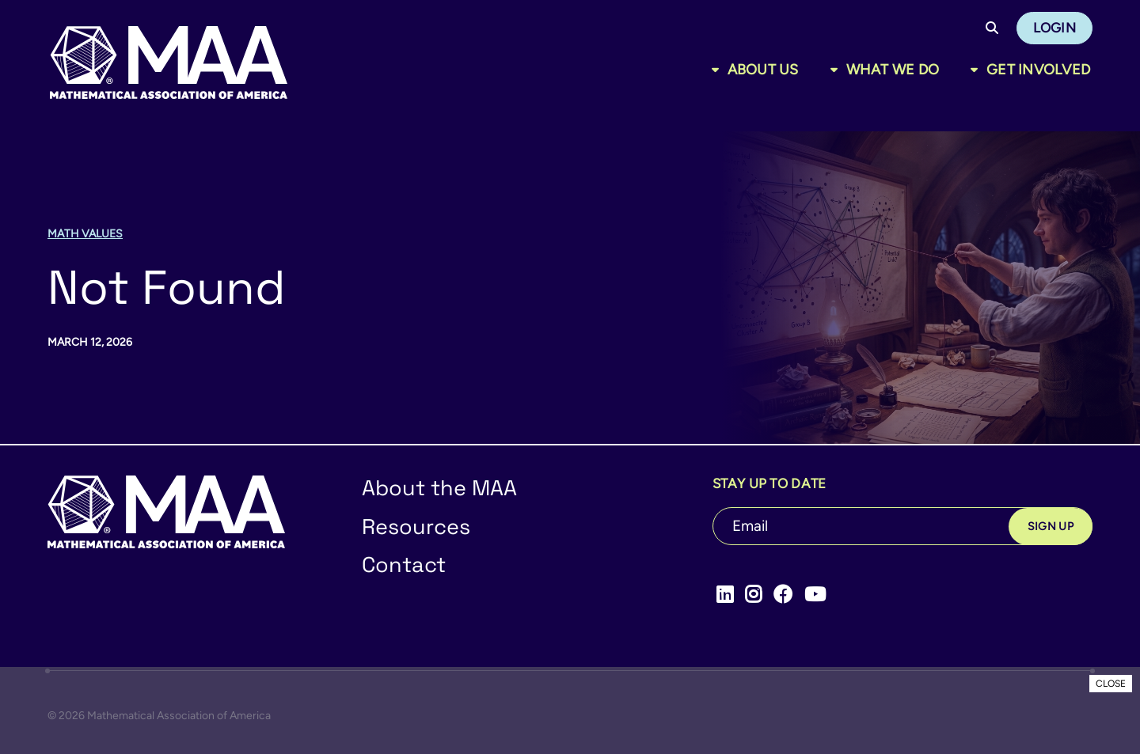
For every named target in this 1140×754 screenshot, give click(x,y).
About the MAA (439, 488)
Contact (404, 564)
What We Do (893, 69)
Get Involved (1038, 69)
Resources (416, 526)
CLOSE (1111, 683)
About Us (763, 69)
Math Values (85, 234)
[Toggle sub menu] (718, 69)
